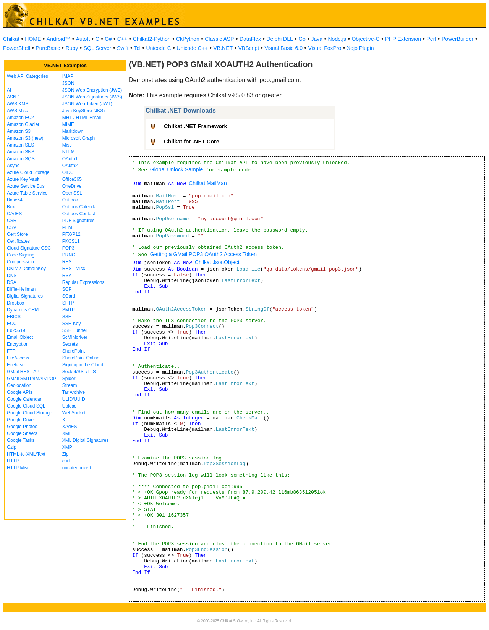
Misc (67, 145)
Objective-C (365, 39)
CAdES (14, 213)
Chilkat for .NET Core (191, 142)
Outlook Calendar (80, 206)
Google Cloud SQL (26, 406)
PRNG (69, 255)
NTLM (68, 152)
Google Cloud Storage (29, 413)
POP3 (68, 248)
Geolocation (19, 385)
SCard (68, 296)
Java (316, 39)
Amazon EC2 (20, 117)
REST (68, 261)
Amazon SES (20, 145)
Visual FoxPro (324, 48)
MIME (68, 124)
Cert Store (17, 234)
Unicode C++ (192, 48)
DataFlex (250, 39)
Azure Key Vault (23, 179)
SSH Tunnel (74, 330)
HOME (33, 39)
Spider (69, 378)
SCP (67, 289)
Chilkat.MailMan (208, 183)
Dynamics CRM (23, 310)
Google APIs (19, 392)
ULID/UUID (73, 399)
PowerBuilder (457, 39)
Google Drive (20, 419)
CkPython (187, 39)
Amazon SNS (20, 152)
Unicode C (158, 48)
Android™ (58, 39)
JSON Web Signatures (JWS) (92, 97)
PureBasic (48, 48)
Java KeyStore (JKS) (83, 110)
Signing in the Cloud (82, 364)
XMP (67, 447)
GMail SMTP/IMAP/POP (31, 378)
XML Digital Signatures (85, 440)
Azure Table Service (27, 193)
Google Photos (22, 426)
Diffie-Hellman (21, 289)
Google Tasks (21, 440)
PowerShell (16, 48)
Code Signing (20, 255)
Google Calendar (24, 399)
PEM (67, 227)
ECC (11, 323)
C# (108, 39)
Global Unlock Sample (176, 169)
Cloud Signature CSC (29, 248)
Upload (69, 406)
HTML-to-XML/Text (26, 454)
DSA (11, 282)
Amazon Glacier (23, 124)
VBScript (248, 48)
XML (67, 433)
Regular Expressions (83, 282)
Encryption (18, 344)
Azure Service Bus (26, 186)
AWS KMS (17, 103)
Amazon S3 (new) (25, 138)
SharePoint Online (80, 358)
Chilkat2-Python (152, 39)
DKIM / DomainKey (26, 268)
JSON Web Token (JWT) (87, 103)
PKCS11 (71, 241)
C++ (122, 39)
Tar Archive (73, 392)
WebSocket (74, 413)
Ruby (72, 48)
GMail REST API (23, 371)
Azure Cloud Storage (28, 172)
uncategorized (76, 467)
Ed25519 (16, 330)
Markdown (72, 131)
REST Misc (73, 268)
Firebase (16, 364)
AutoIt (83, 39)
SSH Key (71, 323)
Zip (65, 454)
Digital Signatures (25, 296)
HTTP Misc (18, 467)
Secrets (70, 344)
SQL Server (98, 48)
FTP (11, 351)
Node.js (337, 39)
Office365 (72, 179)
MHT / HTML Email (81, 117)
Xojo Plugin (360, 48)
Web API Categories (27, 76)
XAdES (69, 426)
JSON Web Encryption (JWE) (92, 90)
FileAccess (18, 358)
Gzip (11, 447)
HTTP (13, 461)
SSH (67, 316)
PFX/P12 (71, 234)
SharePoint (73, 351)
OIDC (68, 172)
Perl (431, 39)
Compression (20, 261)
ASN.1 (13, 97)
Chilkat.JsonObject (217, 262)
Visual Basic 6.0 (284, 48)
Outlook (70, 200)
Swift (122, 48)
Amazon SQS (21, 158)
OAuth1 (70, 158)
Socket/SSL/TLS (79, 371)
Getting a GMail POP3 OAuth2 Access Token (203, 254)
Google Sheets (22, 433)
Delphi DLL (279, 39)
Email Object (20, 337)
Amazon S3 (19, 131)
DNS (11, 275)
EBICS (14, 316)
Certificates (18, 241)
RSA (67, 275)
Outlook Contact (78, 213)
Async (13, 165)
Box (11, 206)
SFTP (68, 303)
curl (66, 461)
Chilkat (11, 39)
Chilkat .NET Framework (195, 126)
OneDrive (72, 186)
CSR (11, 220)
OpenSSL (72, 193)
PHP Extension (403, 39)
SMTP (68, 310)
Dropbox (15, 303)
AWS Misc (17, 110)
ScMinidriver (74, 337)
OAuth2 (70, 165)
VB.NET (223, 48)
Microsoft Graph (78, 138)
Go (302, 39)
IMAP (67, 76)
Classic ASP (219, 39)
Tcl (137, 48)
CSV (11, 227)
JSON (68, 83)
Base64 (15, 200)
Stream (69, 385)
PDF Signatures (78, 220)
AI (9, 90)
